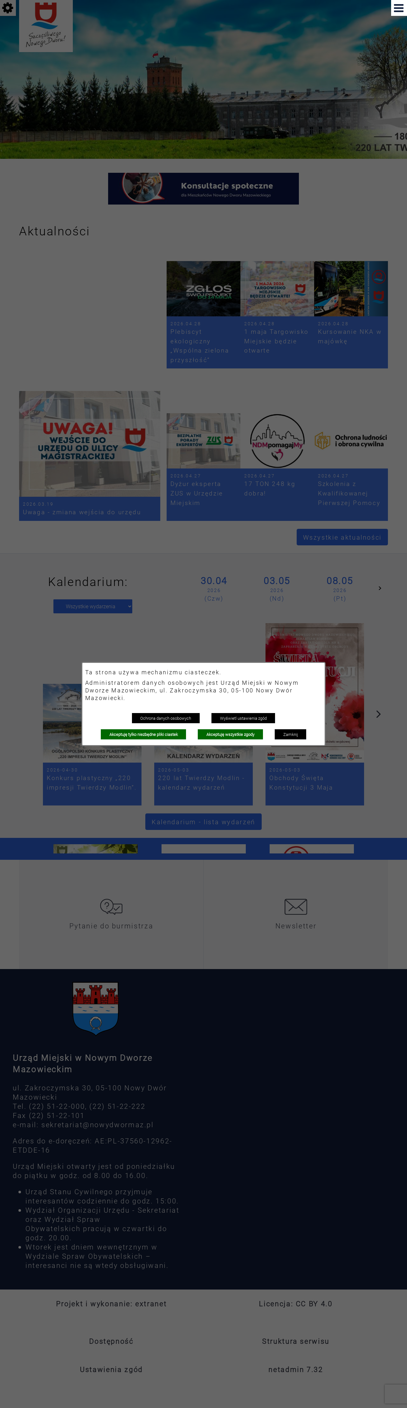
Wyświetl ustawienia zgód (243, 718)
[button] (399, 8)
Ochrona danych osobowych (165, 718)
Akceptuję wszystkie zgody (230, 734)
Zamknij (290, 734)
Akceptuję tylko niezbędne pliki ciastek (143, 734)
